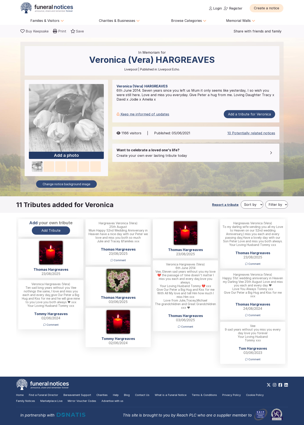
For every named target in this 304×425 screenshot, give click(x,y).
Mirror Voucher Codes (82, 401)
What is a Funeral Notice (170, 395)
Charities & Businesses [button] (119, 20)
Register (233, 8)
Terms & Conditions (204, 395)
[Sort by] (252, 205)
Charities (102, 395)
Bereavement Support (77, 395)
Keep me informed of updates (143, 114)
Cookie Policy (255, 395)
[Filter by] (276, 205)
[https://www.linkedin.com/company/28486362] (286, 384)
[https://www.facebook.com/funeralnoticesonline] (280, 384)
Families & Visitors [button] (47, 20)
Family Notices (25, 401)
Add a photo (66, 155)
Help (116, 395)
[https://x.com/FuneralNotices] (269, 384)
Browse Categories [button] (188, 20)
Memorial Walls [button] (240, 20)
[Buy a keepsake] (34, 31)
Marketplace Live (51, 401)
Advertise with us (112, 401)
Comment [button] (118, 260)
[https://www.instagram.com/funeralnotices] (274, 384)
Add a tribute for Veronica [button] (249, 114)
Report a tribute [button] (225, 205)
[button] (266, 8)
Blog (127, 395)
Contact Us (142, 395)
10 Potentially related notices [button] (251, 133)
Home (20, 395)
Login (215, 8)
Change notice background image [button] (66, 184)
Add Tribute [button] (51, 230)
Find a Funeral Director (43, 395)
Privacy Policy (231, 395)
